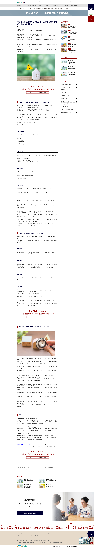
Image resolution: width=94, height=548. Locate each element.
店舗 (35, 1)
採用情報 (75, 1)
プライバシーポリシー (23, 535)
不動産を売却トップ (21, 5)
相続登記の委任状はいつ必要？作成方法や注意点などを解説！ (24, 468)
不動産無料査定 (74, 5)
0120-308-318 (22, 542)
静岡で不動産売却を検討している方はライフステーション (31, 444)
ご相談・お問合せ (64, 5)
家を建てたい (57, 1)
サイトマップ (35, 535)
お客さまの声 (55, 5)
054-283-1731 (31, 542)
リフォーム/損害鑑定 (64, 1)
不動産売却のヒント (32, 5)
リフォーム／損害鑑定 (63, 533)
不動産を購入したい (49, 1)
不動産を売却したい (41, 1)
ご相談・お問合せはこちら (30, 513)
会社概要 (75, 533)
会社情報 (70, 1)
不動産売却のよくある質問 (44, 5)
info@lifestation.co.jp (57, 542)
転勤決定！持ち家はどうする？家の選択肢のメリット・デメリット (50, 468)
